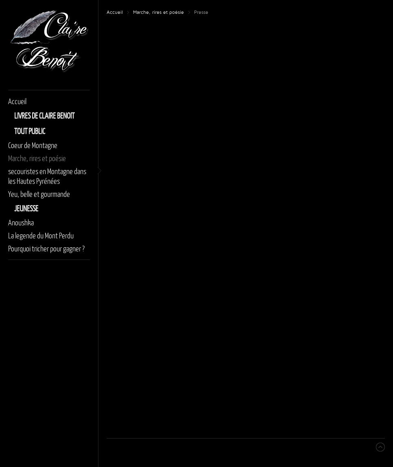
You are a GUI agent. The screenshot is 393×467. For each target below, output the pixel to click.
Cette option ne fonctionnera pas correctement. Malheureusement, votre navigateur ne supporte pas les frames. (246, 224)
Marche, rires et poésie (158, 12)
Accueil (115, 12)
